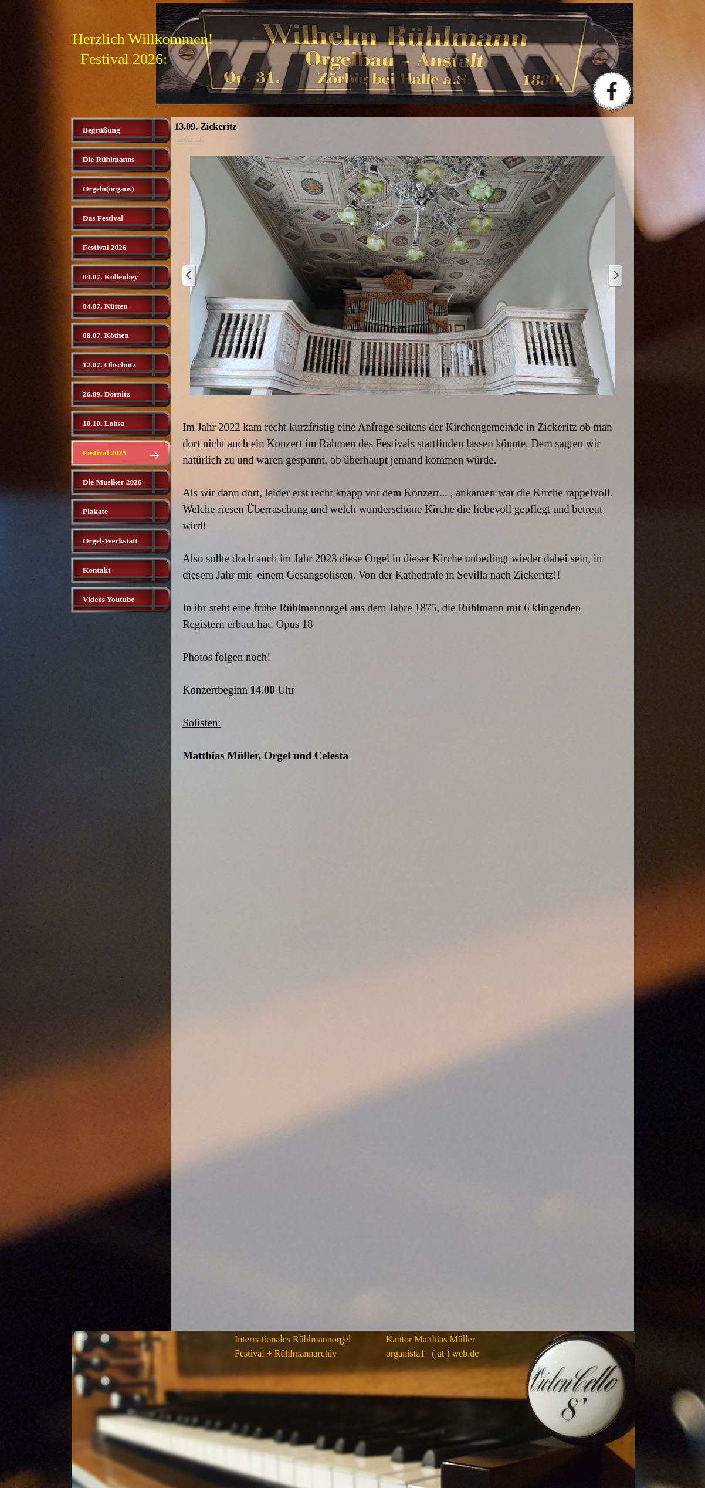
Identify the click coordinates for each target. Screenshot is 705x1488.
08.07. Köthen (106, 335)
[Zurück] (189, 276)
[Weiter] (615, 276)
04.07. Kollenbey (110, 276)
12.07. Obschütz (109, 364)
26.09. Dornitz (106, 394)
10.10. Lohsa (103, 423)
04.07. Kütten (105, 306)
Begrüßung (101, 130)
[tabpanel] (402, 591)
